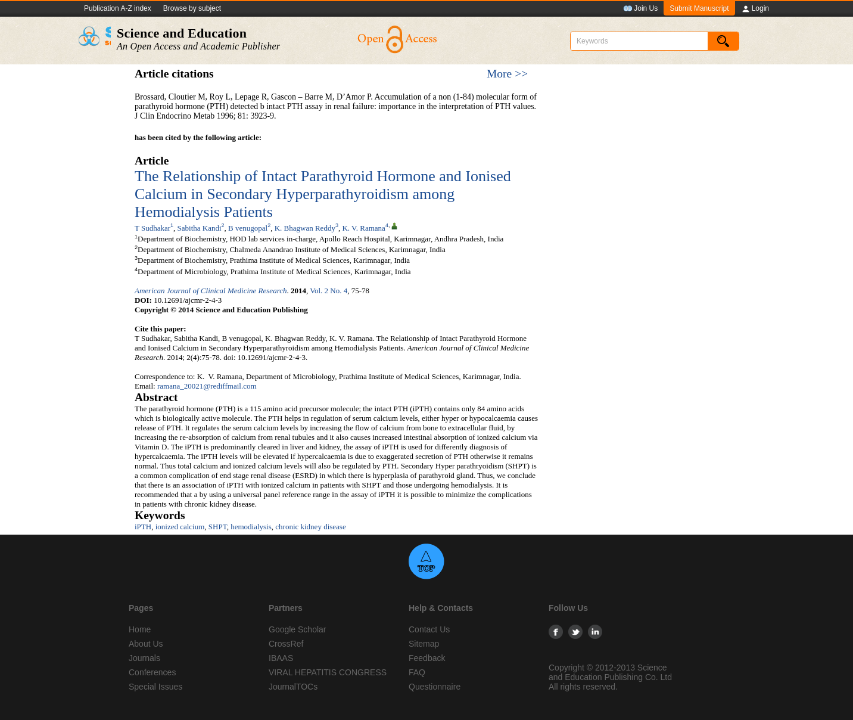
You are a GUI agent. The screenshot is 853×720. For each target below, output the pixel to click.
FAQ (417, 672)
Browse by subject (192, 8)
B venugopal (247, 228)
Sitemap (424, 643)
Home (140, 629)
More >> (507, 73)
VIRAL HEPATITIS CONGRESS (328, 672)
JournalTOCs (293, 686)
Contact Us (429, 629)
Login (755, 9)
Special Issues (155, 686)
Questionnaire (434, 686)
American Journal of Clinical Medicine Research (211, 290)
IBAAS (281, 658)
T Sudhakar (152, 228)
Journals (144, 658)
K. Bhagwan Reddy (305, 228)
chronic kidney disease (310, 526)
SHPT (217, 526)
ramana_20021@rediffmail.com (207, 385)
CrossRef (286, 643)
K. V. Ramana (363, 228)
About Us (146, 643)
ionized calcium (180, 526)
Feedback (427, 658)
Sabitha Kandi (200, 228)
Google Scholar (297, 629)
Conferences (152, 672)
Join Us (640, 9)
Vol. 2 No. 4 (328, 290)
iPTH (143, 526)
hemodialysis (251, 526)
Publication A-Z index (117, 8)
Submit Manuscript (699, 8)
